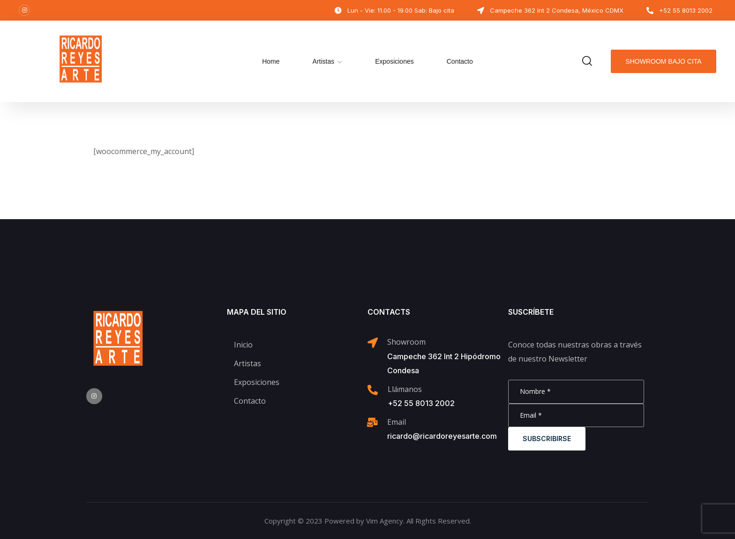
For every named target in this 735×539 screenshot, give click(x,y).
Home (270, 61)
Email (396, 422)
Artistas (324, 61)
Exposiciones (394, 61)
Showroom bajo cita (663, 61)
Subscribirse (547, 439)
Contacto (460, 61)
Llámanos (405, 389)
